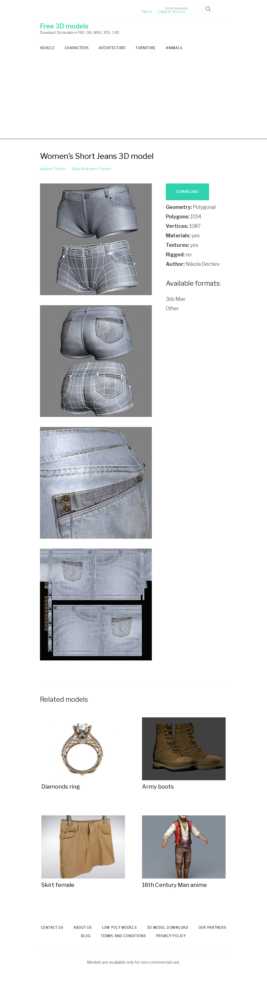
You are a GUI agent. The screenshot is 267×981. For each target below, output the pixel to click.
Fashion (105, 169)
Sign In (137, 9)
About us (83, 927)
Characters (77, 48)
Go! (209, 9)
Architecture (112, 48)
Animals (174, 48)
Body (76, 169)
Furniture (146, 48)
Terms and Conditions (123, 936)
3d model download (167, 927)
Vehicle (47, 48)
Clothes (60, 169)
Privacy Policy (171, 936)
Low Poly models (119, 927)
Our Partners (212, 927)
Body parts (89, 169)
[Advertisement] (133, 100)
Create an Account (162, 9)
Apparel (46, 169)
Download (187, 192)
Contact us (52, 927)
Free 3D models (64, 26)
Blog (86, 936)
